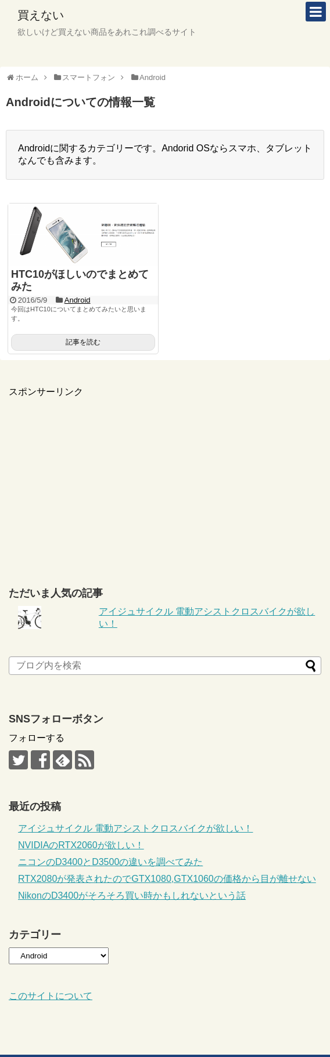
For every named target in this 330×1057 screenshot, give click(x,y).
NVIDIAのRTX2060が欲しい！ (81, 845)
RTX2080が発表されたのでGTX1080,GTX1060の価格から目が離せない (167, 879)
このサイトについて (50, 996)
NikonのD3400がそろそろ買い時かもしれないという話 (132, 895)
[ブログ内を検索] (165, 665)
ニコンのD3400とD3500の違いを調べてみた (110, 862)
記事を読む (83, 342)
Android (77, 300)
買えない (40, 15)
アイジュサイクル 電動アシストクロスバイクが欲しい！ (135, 828)
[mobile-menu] (316, 11)
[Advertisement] (165, 479)
